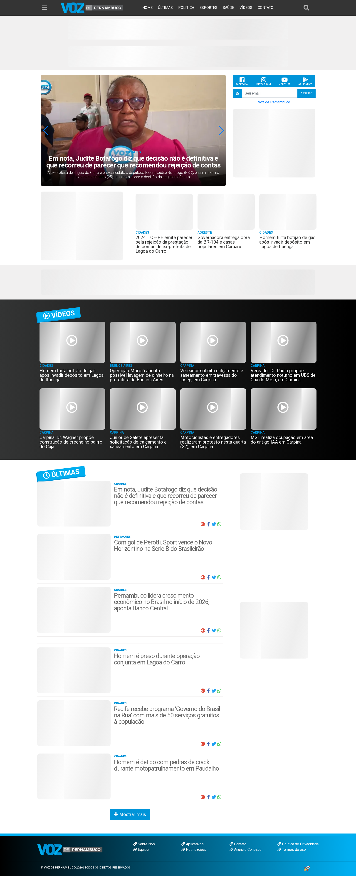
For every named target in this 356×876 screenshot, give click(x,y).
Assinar (306, 93)
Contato (238, 844)
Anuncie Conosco (246, 849)
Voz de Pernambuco (274, 102)
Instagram (263, 81)
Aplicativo (305, 81)
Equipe (141, 849)
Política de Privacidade (298, 844)
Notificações (193, 849)
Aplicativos (192, 844)
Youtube (284, 81)
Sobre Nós (144, 844)
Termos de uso (291, 849)
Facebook (242, 81)
